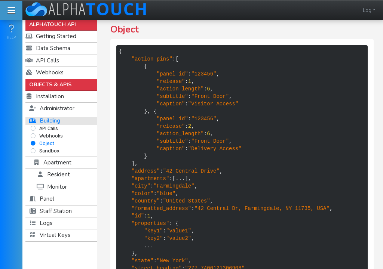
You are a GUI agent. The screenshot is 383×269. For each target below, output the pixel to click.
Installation (44, 96)
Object (42, 143)
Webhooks (44, 72)
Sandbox (44, 151)
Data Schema (47, 48)
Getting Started (50, 36)
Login (369, 10)
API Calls (42, 60)
